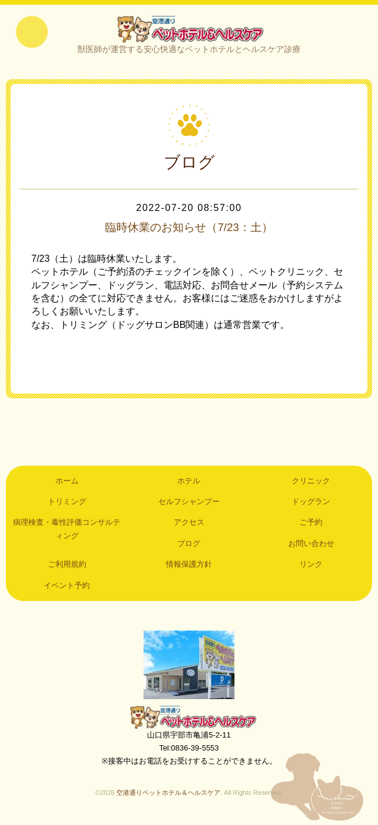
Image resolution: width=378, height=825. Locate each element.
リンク (310, 566)
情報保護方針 (189, 566)
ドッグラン (311, 503)
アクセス (189, 524)
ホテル (188, 482)
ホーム (67, 482)
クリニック (311, 482)
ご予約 (310, 524)
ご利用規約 (67, 566)
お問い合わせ (311, 545)
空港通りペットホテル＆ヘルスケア (189, 718)
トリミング (67, 503)
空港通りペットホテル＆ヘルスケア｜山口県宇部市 (189, 29)
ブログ (188, 545)
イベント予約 (67, 587)
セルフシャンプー (189, 503)
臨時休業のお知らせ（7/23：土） (189, 229)
